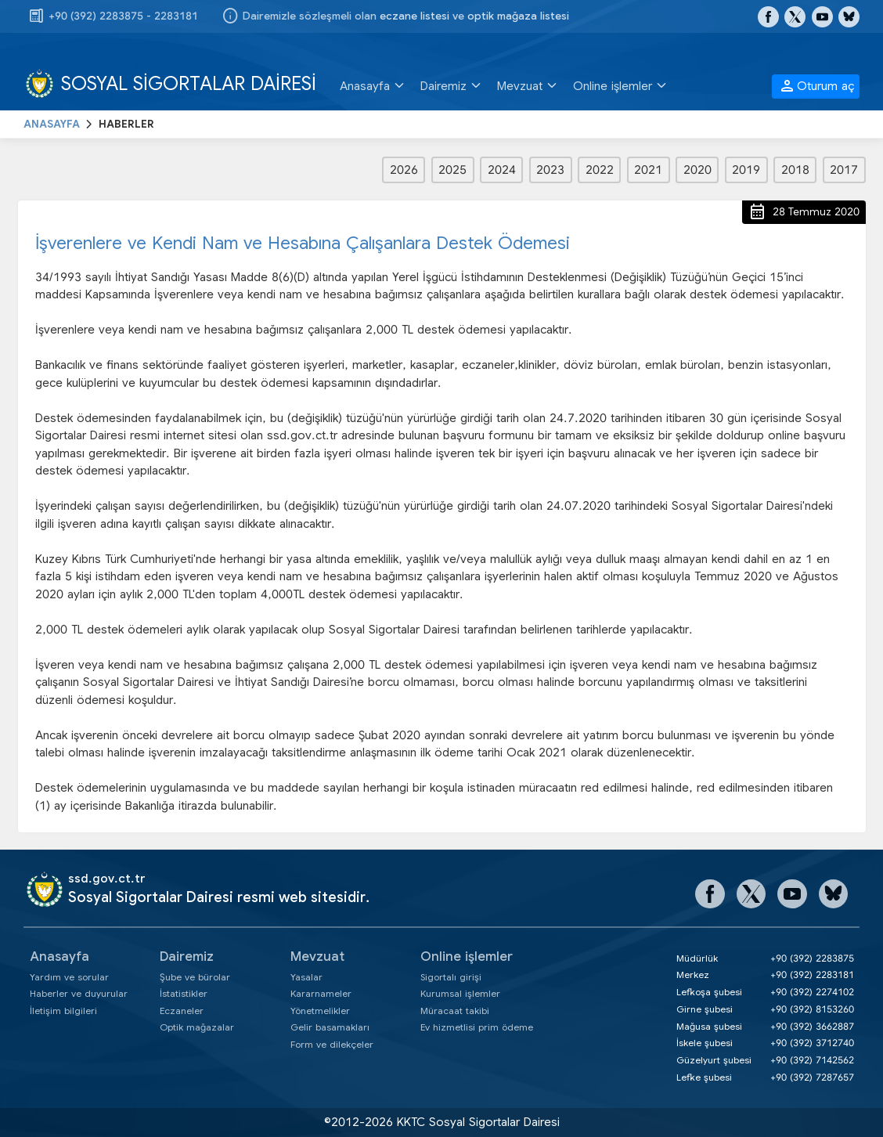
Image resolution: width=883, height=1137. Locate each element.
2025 (452, 170)
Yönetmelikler (320, 1010)
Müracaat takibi (454, 1010)
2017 (844, 170)
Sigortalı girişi (450, 977)
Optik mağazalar (197, 1027)
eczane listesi (414, 16)
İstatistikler (183, 993)
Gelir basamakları (329, 1027)
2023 (550, 170)
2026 (404, 170)
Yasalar (306, 977)
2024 (502, 170)
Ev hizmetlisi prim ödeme (476, 1027)
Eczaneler (182, 1010)
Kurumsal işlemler (460, 993)
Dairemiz (187, 956)
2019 (746, 170)
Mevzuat (317, 956)
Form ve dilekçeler (331, 1044)
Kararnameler (320, 993)
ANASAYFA (51, 124)
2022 (600, 170)
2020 (697, 170)
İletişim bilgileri (63, 1010)
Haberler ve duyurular (79, 993)
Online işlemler (466, 956)
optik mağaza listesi (518, 16)
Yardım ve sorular (69, 977)
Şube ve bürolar (195, 977)
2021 (648, 170)
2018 (795, 170)
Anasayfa (59, 956)
